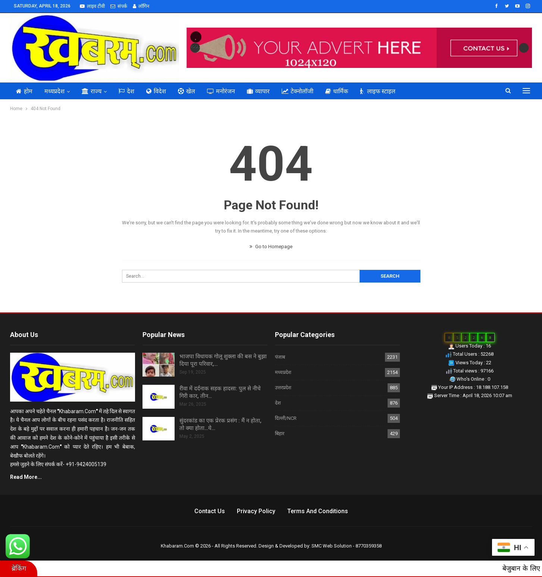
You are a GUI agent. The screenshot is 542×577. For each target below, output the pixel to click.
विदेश (156, 91)
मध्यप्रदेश (54, 91)
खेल (186, 91)
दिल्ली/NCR (286, 418)
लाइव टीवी (92, 6)
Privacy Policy (256, 511)
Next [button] (524, 48)
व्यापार (258, 91)
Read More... (26, 477)
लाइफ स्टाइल (377, 91)
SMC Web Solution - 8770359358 (346, 546)
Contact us (209, 511)
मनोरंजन (221, 91)
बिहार (279, 433)
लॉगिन (141, 6)
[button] (195, 37)
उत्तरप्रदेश (283, 387)
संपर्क (118, 6)
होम (24, 91)
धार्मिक (336, 91)
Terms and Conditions (317, 511)
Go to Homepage (271, 246)
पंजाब (280, 357)
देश (126, 91)
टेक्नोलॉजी (297, 91)
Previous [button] (195, 46)
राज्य (91, 91)
